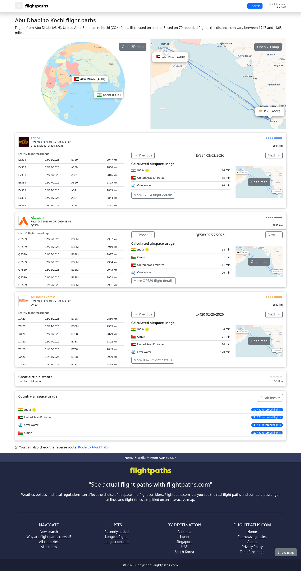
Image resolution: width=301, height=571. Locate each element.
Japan (184, 536)
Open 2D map (268, 47)
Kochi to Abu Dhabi (93, 447)
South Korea (184, 551)
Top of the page (252, 551)
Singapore (184, 541)
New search (49, 531)
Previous (143, 155)
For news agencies (252, 536)
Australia (184, 531)
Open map (259, 182)
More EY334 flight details (153, 195)
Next (274, 155)
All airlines (268, 397)
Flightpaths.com (165, 565)
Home (129, 457)
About (252, 541)
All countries (49, 541)
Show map (286, 552)
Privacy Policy (252, 546)
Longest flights (116, 536)
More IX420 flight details (153, 360)
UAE (184, 546)
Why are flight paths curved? (49, 536)
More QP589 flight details (153, 280)
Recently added (117, 531)
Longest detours (116, 541)
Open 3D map (132, 46)
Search (255, 6)
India (142, 457)
